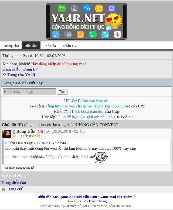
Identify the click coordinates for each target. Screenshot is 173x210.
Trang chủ (11, 46)
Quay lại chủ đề (15, 176)
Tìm (62, 92)
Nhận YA (69, 46)
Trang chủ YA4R (21, 74)
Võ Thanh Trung (95, 201)
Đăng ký (30, 69)
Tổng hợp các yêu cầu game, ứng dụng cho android (87, 106)
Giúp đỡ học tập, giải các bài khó (85, 117)
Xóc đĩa (50, 46)
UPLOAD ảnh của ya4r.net (86, 101)
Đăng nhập (11, 69)
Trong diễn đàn (13, 182)
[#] (48, 131)
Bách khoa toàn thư (88, 111)
